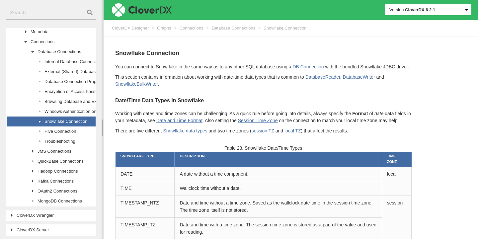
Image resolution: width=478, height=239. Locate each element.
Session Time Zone (258, 120)
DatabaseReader (322, 77)
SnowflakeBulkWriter (136, 84)
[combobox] (51, 13)
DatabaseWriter (359, 77)
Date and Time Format (179, 120)
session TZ (263, 130)
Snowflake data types (185, 130)
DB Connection (308, 66)
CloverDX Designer (130, 28)
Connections (191, 28)
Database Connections (234, 28)
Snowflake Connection (285, 28)
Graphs (164, 28)
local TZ (292, 130)
